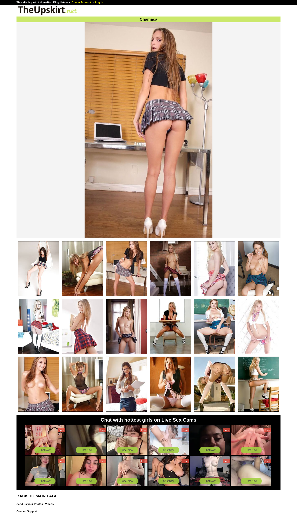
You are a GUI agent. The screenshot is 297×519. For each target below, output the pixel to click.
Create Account (81, 2)
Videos (49, 504)
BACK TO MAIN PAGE (37, 496)
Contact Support (26, 511)
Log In (99, 2)
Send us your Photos (29, 504)
